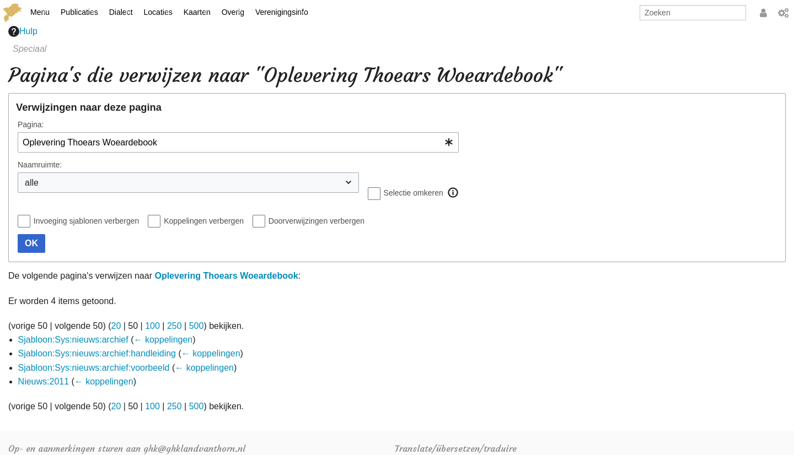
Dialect (121, 12)
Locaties (158, 12)
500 (196, 326)
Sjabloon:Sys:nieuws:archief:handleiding (97, 353)
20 (116, 326)
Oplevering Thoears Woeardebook (226, 275)
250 (174, 326)
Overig (233, 12)
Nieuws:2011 (43, 381)
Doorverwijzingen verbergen (316, 220)
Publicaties (79, 12)
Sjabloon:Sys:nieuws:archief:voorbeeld (94, 367)
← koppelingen (162, 339)
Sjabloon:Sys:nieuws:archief (73, 339)
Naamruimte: (40, 164)
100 (152, 326)
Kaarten (197, 12)
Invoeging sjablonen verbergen (86, 220)
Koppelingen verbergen (204, 220)
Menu (40, 12)
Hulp (22, 31)
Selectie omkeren (413, 192)
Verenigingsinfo (281, 12)
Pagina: (31, 124)
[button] (453, 193)
